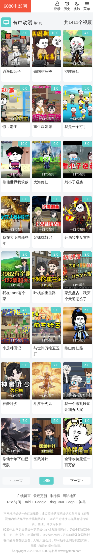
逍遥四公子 (11, 71)
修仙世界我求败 (15, 182)
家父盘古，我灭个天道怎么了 (77, 296)
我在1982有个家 (14, 296)
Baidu (28, 502)
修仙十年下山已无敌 (15, 462)
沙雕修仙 (71, 71)
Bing (52, 502)
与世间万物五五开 (46, 351)
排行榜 (55, 496)
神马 (82, 502)
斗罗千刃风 (42, 403)
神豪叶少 (9, 403)
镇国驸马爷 (42, 71)
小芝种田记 (11, 348)
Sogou (71, 502)
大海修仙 (40, 182)
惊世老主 (9, 126)
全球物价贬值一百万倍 (77, 462)
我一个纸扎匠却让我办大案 (77, 406)
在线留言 (24, 496)
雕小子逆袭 (73, 182)
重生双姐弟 (42, 126)
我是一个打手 (75, 126)
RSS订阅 (14, 502)
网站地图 (69, 496)
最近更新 (40, 496)
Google (40, 502)
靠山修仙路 (73, 348)
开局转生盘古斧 (77, 237)
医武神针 (40, 459)
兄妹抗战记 (42, 237)
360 (61, 502)
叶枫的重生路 (44, 293)
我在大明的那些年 (15, 240)
